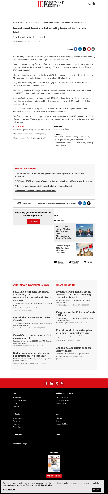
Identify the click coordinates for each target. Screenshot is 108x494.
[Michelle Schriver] (64, 305)
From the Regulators (19, 401)
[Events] (89, 262)
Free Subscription (54, 476)
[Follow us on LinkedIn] (51, 383)
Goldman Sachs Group (62, 143)
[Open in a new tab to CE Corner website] (59, 262)
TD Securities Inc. (78, 143)
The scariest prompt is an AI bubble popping (29, 134)
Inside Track (17, 435)
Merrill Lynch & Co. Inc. (80, 140)
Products (16, 407)
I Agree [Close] (96, 490)
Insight (58, 414)
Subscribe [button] (33, 221)
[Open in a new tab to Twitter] (84, 49)
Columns (58, 421)
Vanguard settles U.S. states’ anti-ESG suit (75, 314)
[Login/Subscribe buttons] (93, 4)
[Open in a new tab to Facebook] (75, 49)
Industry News (17, 398)
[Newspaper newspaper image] (54, 464)
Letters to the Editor (62, 424)
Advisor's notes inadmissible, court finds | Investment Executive (44, 186)
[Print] (93, 49)
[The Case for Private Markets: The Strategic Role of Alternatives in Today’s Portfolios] (84, 231)
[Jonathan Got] (20, 346)
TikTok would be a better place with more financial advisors (74, 332)
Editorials (59, 418)
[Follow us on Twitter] (57, 383)
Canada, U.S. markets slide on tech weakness (73, 350)
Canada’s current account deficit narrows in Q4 (32, 337)
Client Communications (63, 398)
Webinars (60, 220)
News (22, 23)
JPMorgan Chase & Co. (80, 137)
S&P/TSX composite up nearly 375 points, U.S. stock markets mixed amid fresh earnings (32, 296)
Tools (57, 216)
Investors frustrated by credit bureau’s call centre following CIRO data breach (73, 295)
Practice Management (62, 401)
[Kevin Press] (62, 341)
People (15, 404)
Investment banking (61, 130)
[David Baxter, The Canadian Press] (26, 364)
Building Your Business (64, 394)
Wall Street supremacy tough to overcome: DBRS (31, 130)
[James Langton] (20, 42)
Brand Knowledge (20, 444)
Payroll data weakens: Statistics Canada (31, 319)
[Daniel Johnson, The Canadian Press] (27, 308)
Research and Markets (34, 23)
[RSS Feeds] (62, 383)
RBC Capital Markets (62, 140)
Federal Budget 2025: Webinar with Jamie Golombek (63, 249)
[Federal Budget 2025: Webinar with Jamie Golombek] (84, 250)
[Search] (89, 3)
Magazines (16, 424)
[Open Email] (89, 49)
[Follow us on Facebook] (46, 383)
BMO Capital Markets (62, 137)
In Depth (16, 414)
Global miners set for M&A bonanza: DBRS (29, 139)
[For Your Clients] (74, 262)
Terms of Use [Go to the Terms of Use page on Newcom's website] (31, 485)
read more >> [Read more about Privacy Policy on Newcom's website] (9, 490)
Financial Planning (61, 404)
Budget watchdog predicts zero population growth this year (31, 355)
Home (15, 23)
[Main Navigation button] (14, 4)
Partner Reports (18, 427)
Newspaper (54, 453)
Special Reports (17, 418)
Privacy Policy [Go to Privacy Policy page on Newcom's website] (45, 485)
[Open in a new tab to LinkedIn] (80, 49)
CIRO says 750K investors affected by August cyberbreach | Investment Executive (53, 181)
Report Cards (17, 421)
